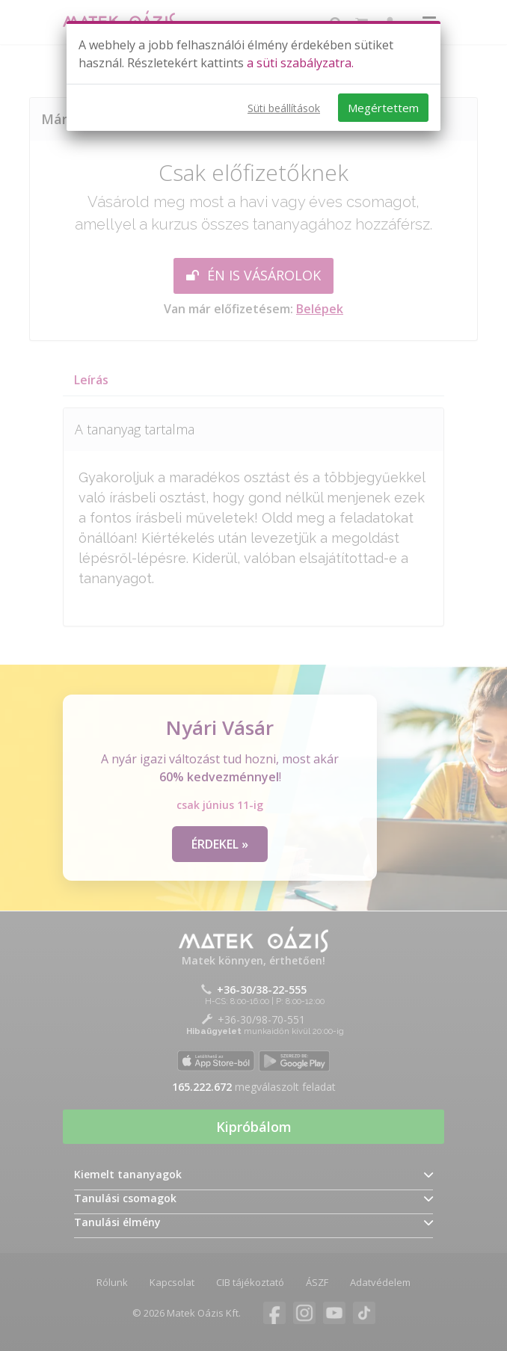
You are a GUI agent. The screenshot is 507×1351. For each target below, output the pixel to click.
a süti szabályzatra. (300, 63)
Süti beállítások (284, 108)
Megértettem (383, 107)
